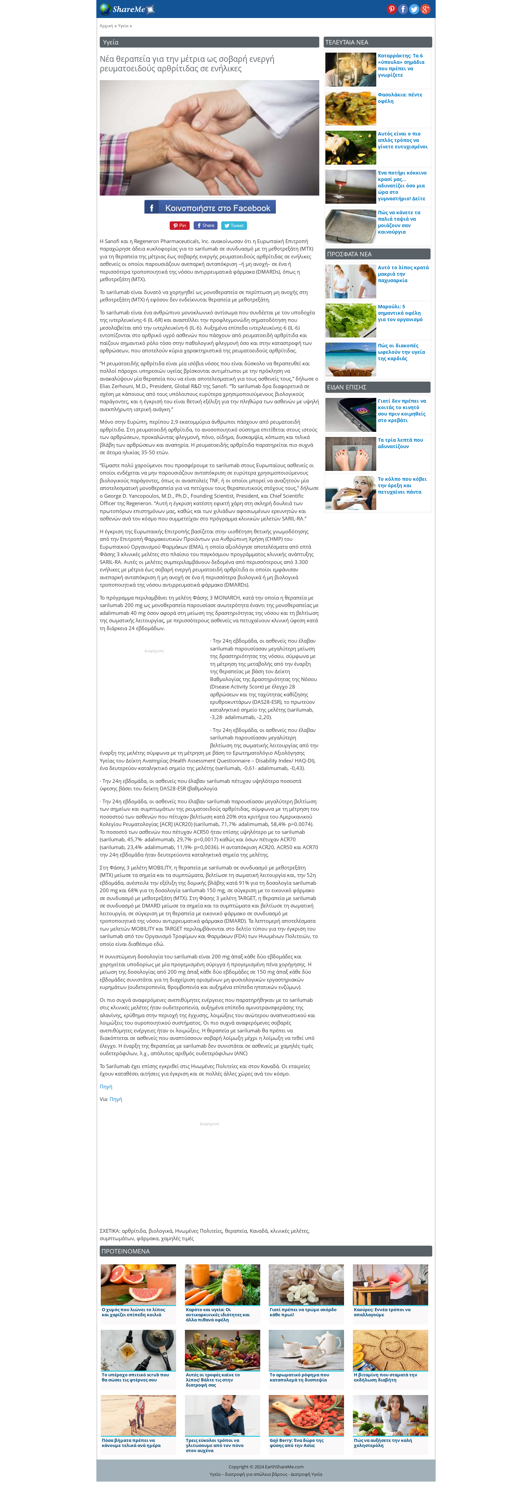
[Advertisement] (154, 696)
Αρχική (106, 26)
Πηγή (106, 1086)
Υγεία (123, 26)
